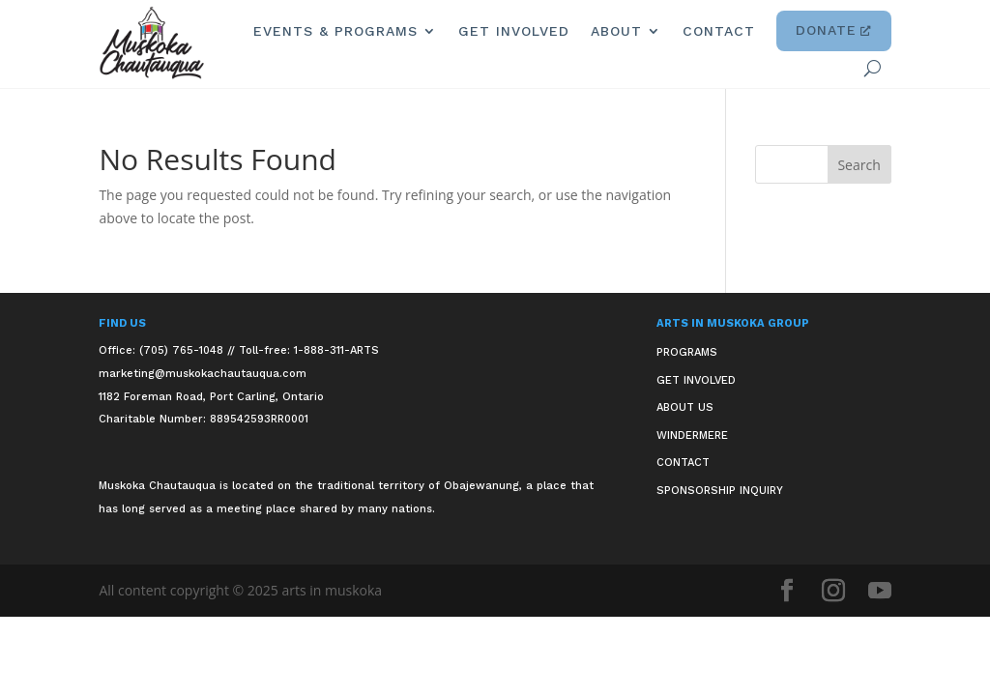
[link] (152, 43)
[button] (859, 164)
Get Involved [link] (513, 31)
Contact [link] (719, 31)
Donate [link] (834, 31)
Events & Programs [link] (335, 31)
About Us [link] (684, 407)
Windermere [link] (692, 435)
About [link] (616, 31)
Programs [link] (686, 352)
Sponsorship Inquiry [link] (719, 490)
